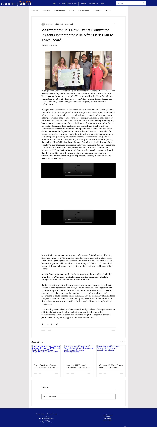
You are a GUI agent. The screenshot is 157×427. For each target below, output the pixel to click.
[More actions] (114, 24)
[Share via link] (57, 324)
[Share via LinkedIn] (52, 324)
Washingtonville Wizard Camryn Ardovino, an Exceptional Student (111, 366)
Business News (83, 10)
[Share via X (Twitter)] (47, 324)
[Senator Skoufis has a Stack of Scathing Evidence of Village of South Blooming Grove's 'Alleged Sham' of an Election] (46, 353)
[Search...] (128, 3)
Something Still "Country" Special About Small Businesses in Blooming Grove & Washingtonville (78, 366)
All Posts (34, 10)
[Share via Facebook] (42, 324)
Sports (71, 10)
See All (123, 342)
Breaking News (59, 10)
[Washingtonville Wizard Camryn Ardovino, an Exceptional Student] (111, 353)
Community (97, 10)
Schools (108, 10)
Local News (46, 10)
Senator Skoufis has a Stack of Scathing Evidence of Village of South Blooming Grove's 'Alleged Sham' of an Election (45, 366)
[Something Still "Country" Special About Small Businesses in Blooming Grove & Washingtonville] (78, 353)
